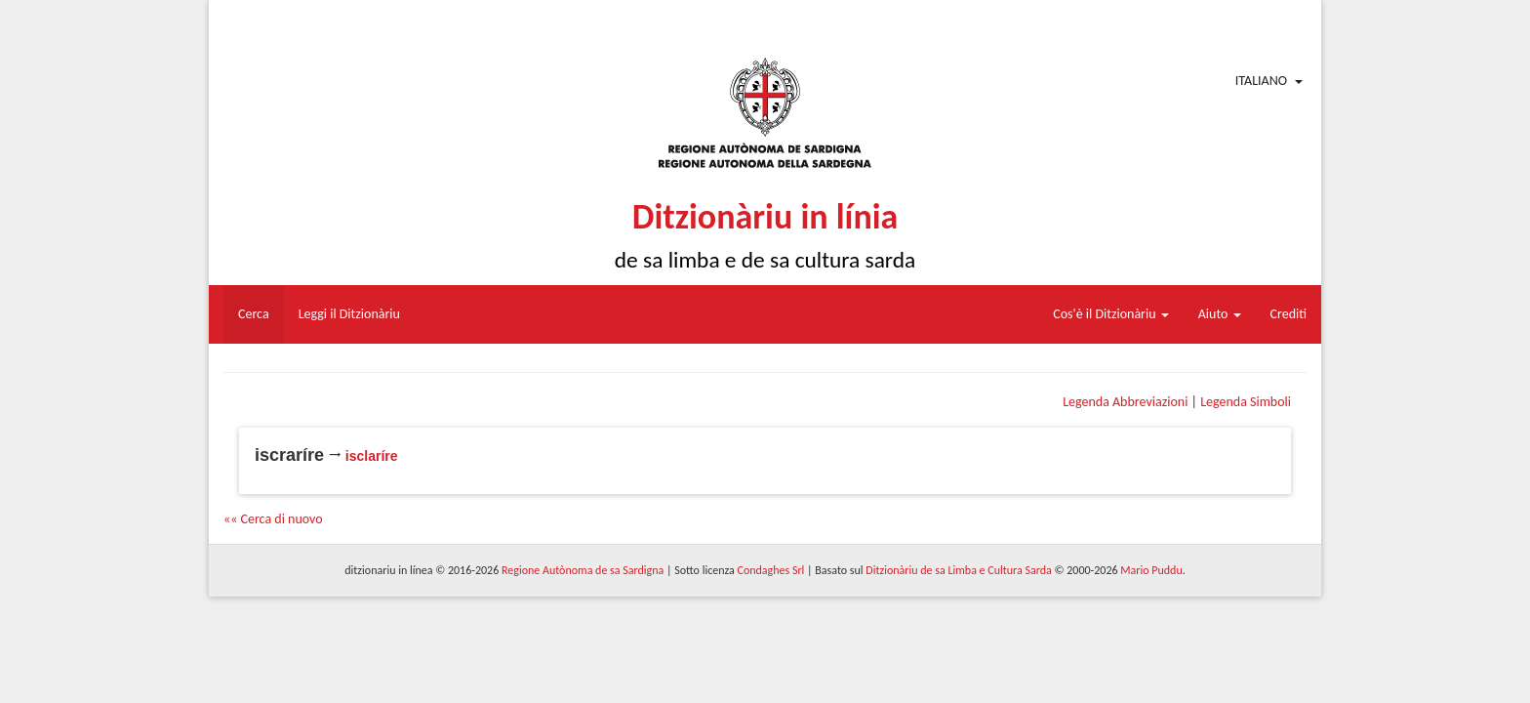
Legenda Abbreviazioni (1125, 401)
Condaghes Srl (770, 570)
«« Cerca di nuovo (273, 519)
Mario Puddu (1151, 570)
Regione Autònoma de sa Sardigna (583, 570)
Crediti (1289, 314)
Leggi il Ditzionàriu (349, 314)
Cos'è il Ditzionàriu (1110, 314)
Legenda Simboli (1245, 401)
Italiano (1261, 80)
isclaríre (371, 456)
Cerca (253, 314)
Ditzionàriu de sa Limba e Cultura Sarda (958, 570)
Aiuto (1219, 314)
